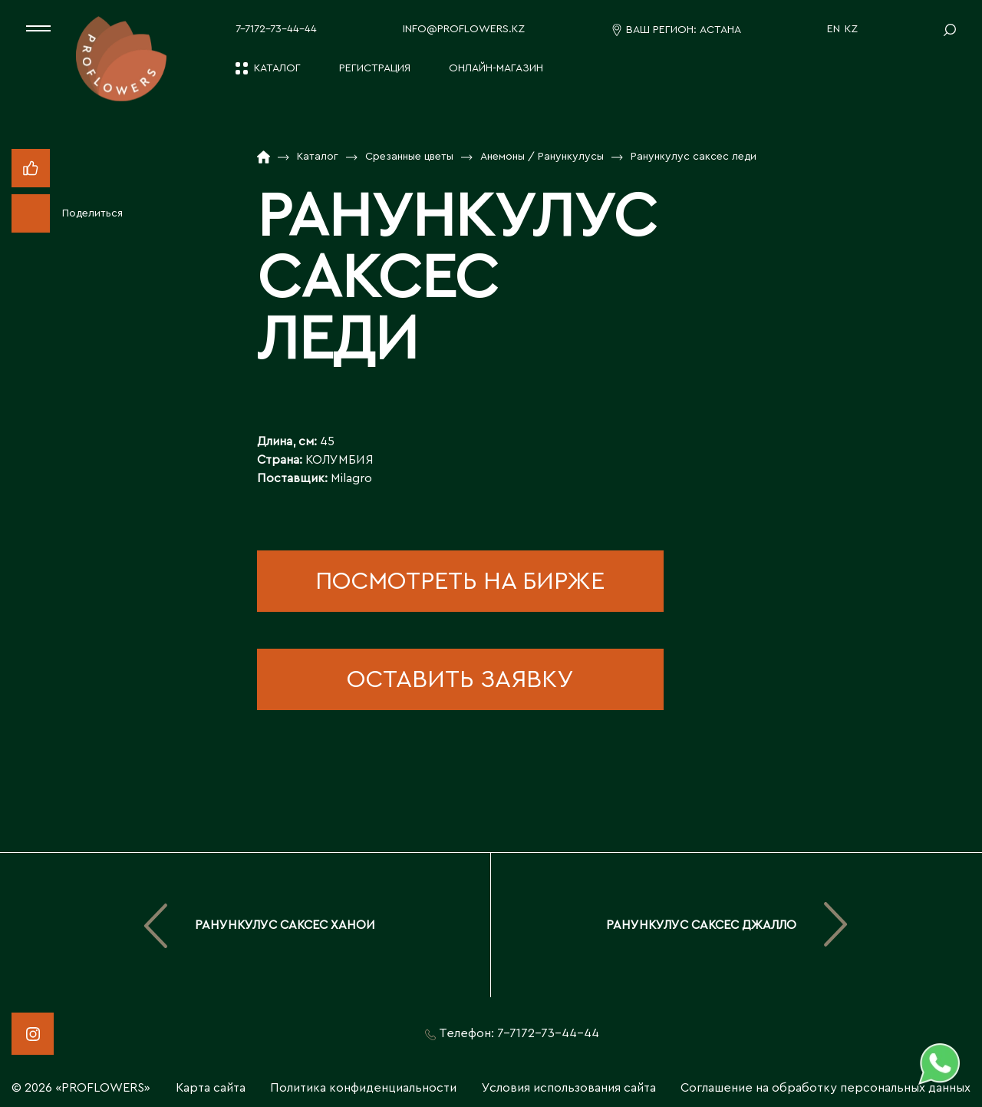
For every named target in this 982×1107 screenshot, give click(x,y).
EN (833, 29)
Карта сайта (211, 1088)
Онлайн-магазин (496, 68)
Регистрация (374, 68)
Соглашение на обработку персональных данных (825, 1088)
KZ (851, 29)
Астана (720, 30)
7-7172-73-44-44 (276, 29)
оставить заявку (460, 679)
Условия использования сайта (569, 1088)
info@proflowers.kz (464, 29)
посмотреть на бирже (460, 581)
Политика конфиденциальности (363, 1088)
